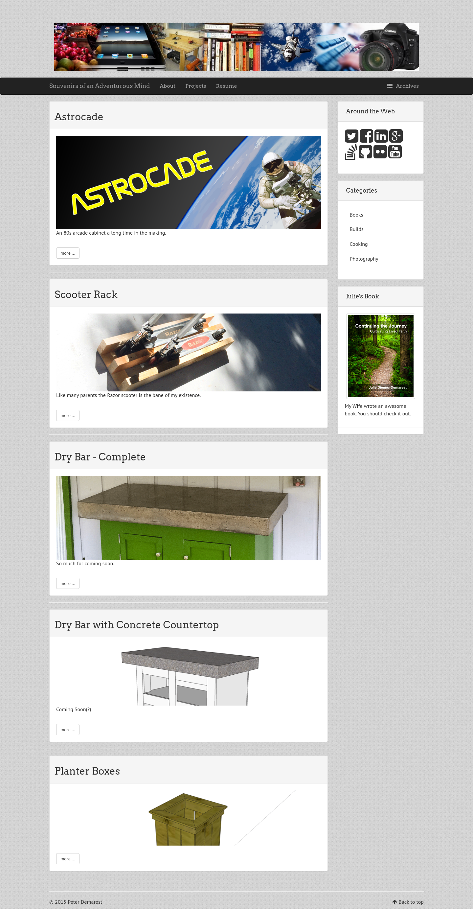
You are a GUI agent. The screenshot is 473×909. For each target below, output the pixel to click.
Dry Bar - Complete (100, 457)
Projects (195, 86)
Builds (357, 229)
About (167, 86)
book (350, 413)
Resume (226, 86)
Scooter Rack (86, 294)
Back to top (411, 901)
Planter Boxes (87, 771)
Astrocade (79, 117)
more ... (67, 253)
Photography (364, 258)
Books (356, 214)
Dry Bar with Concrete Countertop (137, 625)
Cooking (359, 244)
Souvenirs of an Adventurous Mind (99, 85)
